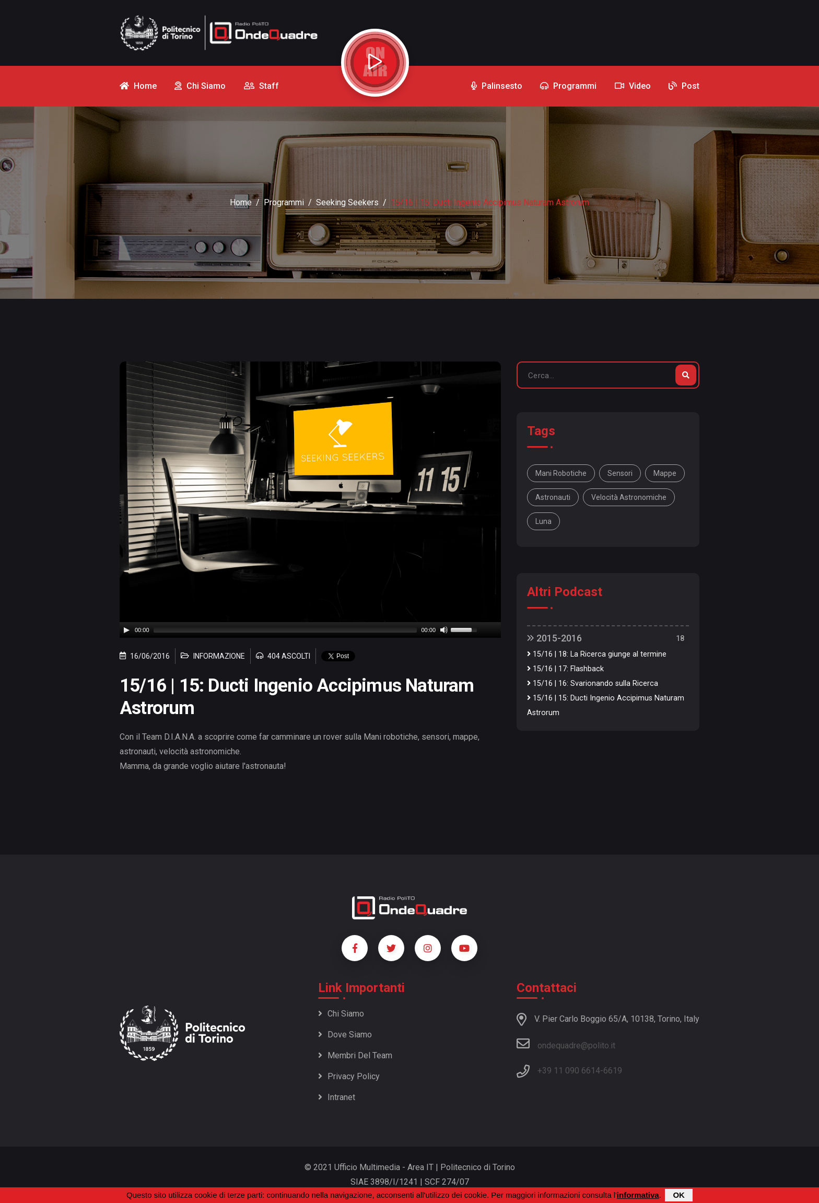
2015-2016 (554, 638)
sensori (620, 473)
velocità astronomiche (628, 497)
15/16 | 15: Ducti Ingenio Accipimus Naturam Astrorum (605, 705)
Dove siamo (345, 1035)
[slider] (285, 630)
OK (679, 1194)
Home (241, 202)
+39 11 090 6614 (568, 1071)
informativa (638, 1194)
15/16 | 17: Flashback (565, 668)
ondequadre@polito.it (566, 1043)
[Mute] (444, 630)
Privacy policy (349, 1076)
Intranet (336, 1097)
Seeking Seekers (347, 202)
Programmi (284, 202)
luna (543, 521)
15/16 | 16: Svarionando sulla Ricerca (592, 683)
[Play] (126, 630)
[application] (310, 630)
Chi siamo (341, 1014)
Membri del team (355, 1055)
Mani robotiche (561, 473)
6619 (612, 1071)
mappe (664, 473)
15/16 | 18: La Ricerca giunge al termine (596, 654)
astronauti (552, 497)
